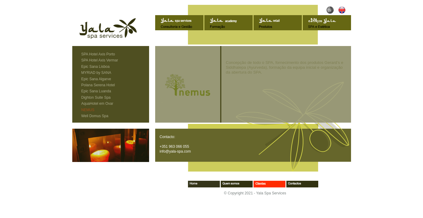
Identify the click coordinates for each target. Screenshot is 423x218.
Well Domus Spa (94, 116)
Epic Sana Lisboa (95, 66)
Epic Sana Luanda (96, 91)
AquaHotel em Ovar (97, 103)
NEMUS (87, 110)
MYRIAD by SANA (96, 73)
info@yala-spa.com (175, 151)
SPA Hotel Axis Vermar (99, 60)
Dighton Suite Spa (96, 97)
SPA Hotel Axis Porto (98, 54)
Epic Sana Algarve (96, 79)
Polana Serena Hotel (98, 85)
